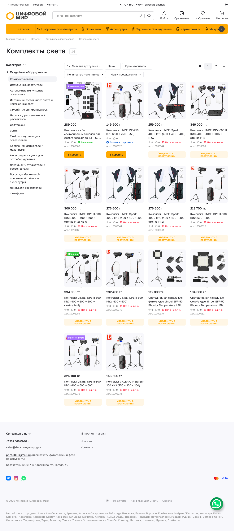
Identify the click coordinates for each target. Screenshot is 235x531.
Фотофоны (17, 193)
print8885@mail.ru (18, 454)
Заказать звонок (155, 4)
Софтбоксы (17, 124)
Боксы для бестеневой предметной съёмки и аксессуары (25, 178)
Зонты (14, 130)
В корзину (74, 154)
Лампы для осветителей (26, 187)
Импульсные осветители (26, 84)
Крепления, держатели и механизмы (26, 147)
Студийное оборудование (28, 72)
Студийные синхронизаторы (29, 109)
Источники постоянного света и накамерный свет (31, 101)
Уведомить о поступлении (167, 154)
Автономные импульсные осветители (26, 92)
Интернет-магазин (94, 433)
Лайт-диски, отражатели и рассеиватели (27, 166)
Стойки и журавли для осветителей (25, 138)
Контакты (87, 447)
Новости (86, 441)
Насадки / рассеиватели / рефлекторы (27, 117)
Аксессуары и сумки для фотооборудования (26, 157)
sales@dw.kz (14, 447)
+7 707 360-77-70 (130, 4)
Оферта (167, 500)
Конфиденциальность (144, 500)
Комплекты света (21, 79)
